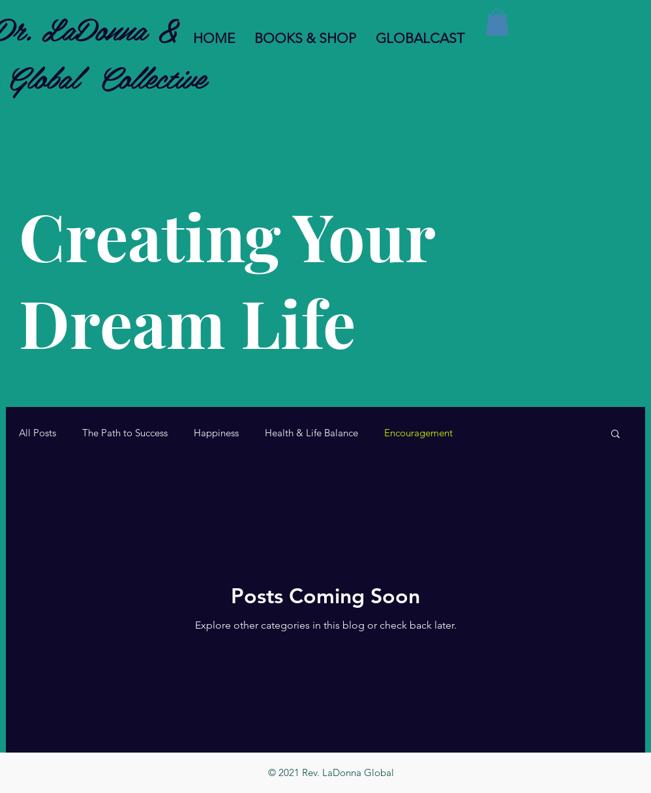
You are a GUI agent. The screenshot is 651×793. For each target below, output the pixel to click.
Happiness (216, 433)
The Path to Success (125, 433)
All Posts (37, 433)
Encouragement (418, 433)
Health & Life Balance (311, 433)
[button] (497, 22)
